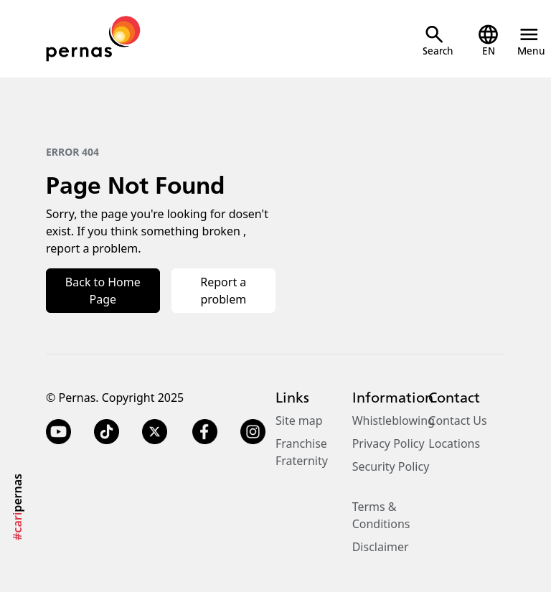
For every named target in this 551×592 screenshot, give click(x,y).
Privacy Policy (388, 443)
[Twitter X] (154, 432)
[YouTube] (58, 432)
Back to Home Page (103, 290)
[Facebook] (204, 432)
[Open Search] (438, 40)
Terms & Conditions (381, 515)
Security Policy (391, 466)
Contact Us (457, 420)
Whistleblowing (393, 420)
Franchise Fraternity (302, 452)
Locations (454, 443)
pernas (17, 507)
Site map (299, 420)
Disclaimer (380, 547)
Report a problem (223, 290)
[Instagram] (254, 432)
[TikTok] (106, 432)
